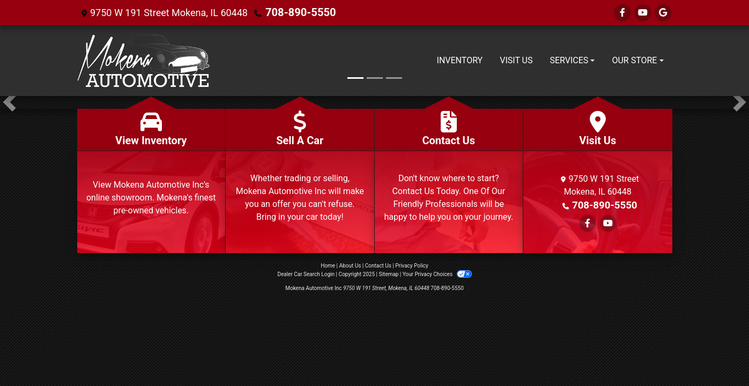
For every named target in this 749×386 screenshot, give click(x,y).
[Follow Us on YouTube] (643, 12)
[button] (9, 102)
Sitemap (388, 274)
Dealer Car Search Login (306, 274)
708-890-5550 (296, 12)
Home (328, 266)
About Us (350, 266)
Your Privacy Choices (437, 274)
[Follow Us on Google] (663, 12)
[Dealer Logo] (143, 60)
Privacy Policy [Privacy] (411, 266)
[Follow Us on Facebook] (622, 12)
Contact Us (378, 266)
